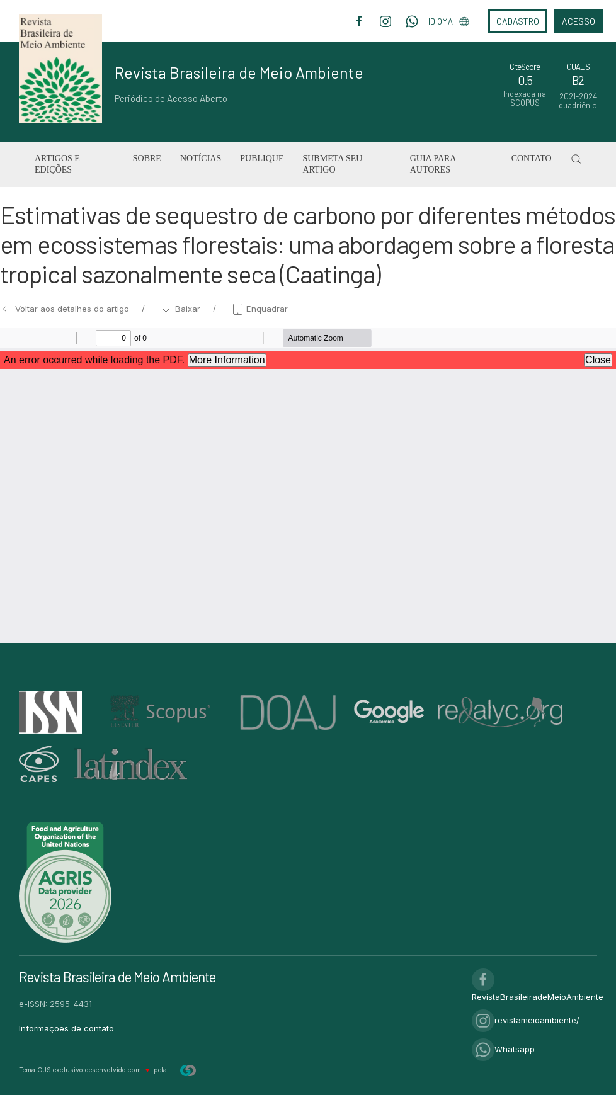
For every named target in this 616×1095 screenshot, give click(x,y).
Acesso (578, 21)
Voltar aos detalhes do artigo (66, 309)
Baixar (181, 309)
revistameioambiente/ (525, 1020)
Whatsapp (503, 1049)
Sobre (147, 158)
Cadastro (517, 21)
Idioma (448, 21)
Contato (531, 158)
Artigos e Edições (57, 164)
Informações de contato (66, 1028)
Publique (261, 158)
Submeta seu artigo (332, 164)
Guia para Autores (433, 164)
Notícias (200, 158)
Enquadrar (259, 309)
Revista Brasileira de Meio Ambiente (239, 72)
